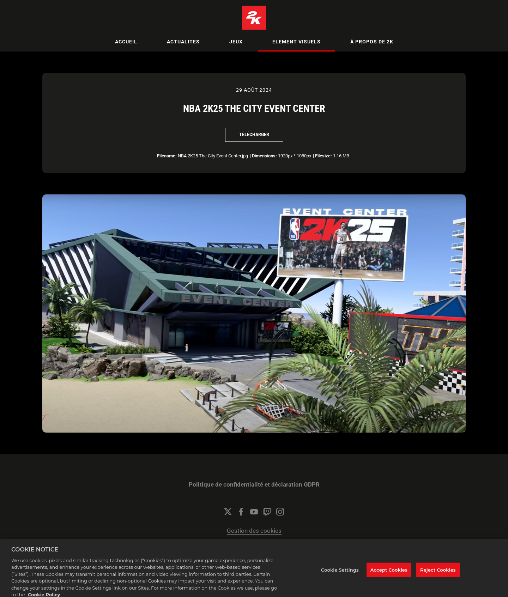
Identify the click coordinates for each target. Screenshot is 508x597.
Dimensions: (264, 155)
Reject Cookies (438, 575)
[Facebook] (241, 511)
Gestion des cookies (254, 530)
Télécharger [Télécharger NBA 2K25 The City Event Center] (254, 134)
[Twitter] (228, 511)
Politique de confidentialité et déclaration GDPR (254, 484)
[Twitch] (267, 511)
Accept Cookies (388, 575)
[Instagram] (280, 511)
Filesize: (323, 155)
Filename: (167, 155)
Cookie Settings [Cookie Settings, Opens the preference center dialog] (340, 575)
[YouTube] (254, 511)
